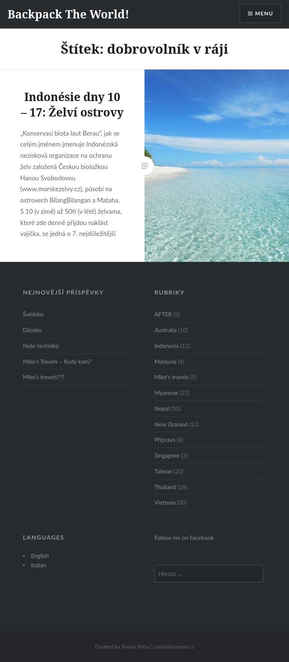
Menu (264, 13)
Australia (165, 329)
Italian (38, 565)
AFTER (163, 314)
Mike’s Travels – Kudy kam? (57, 361)
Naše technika (41, 345)
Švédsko (33, 314)
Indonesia (166, 345)
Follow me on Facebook (184, 537)
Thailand (165, 487)
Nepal (161, 408)
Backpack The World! (68, 14)
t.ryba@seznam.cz (173, 646)
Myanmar (166, 392)
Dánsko (32, 329)
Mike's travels (171, 376)
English (40, 555)
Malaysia (165, 361)
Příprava (164, 439)
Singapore (166, 455)
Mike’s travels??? (44, 376)
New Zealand (170, 424)
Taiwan (163, 471)
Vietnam (164, 502)
